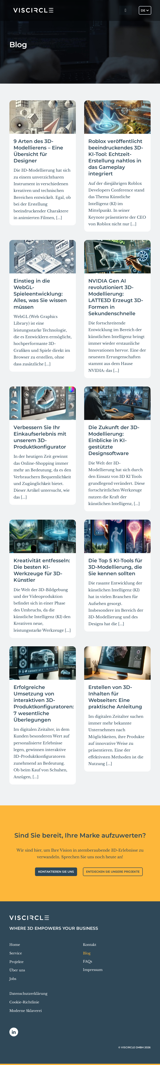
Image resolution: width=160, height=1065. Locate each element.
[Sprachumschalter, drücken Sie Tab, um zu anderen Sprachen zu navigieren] (145, 10)
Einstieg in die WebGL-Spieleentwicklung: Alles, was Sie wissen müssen (40, 294)
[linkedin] (13, 1032)
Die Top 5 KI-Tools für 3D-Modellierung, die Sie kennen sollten (115, 567)
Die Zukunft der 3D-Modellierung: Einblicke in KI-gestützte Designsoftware (113, 440)
